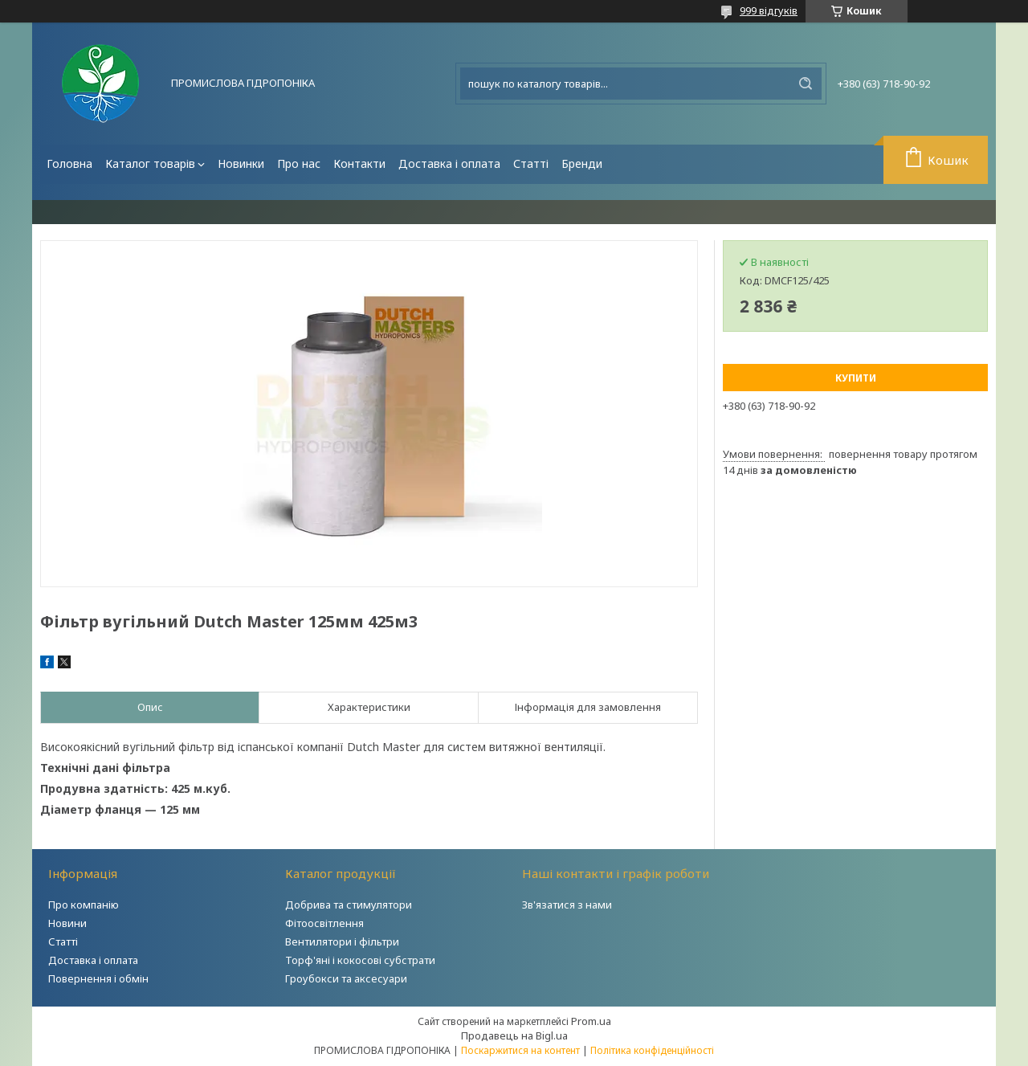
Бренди (581, 163)
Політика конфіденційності (652, 1050)
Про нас (298, 163)
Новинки (241, 163)
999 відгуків (769, 10)
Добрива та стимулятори (348, 904)
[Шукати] (805, 83)
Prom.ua (591, 1021)
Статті (531, 163)
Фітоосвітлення (324, 923)
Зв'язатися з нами (567, 904)
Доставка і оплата (449, 163)
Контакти (359, 163)
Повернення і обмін (98, 978)
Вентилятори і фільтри (342, 941)
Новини (67, 923)
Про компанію (83, 904)
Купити (855, 378)
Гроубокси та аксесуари (346, 978)
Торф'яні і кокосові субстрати (360, 960)
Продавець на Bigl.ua (514, 1035)
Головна (69, 163)
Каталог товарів (150, 163)
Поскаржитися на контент (520, 1050)
